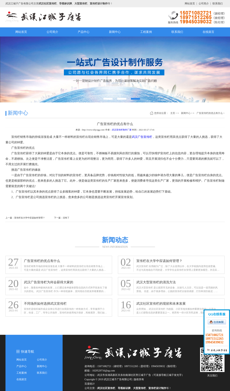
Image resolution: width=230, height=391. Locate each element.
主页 (172, 113)
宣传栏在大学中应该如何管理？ (29, 217)
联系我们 (217, 3)
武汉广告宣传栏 (142, 136)
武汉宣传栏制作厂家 (122, 130)
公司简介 (204, 3)
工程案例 (146, 31)
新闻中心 (115, 31)
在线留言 (208, 31)
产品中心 (83, 31)
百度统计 (90, 383)
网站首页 (190, 3)
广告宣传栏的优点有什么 (210, 113)
